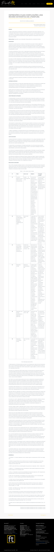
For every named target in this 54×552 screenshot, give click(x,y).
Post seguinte (43, 515)
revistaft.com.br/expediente (40, 542)
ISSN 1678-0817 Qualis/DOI (6, 5)
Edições (26, 3)
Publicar (34, 3)
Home (22, 3)
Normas (38, 3)
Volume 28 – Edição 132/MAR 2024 (22, 18)
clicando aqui (15, 533)
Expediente (43, 3)
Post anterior (10, 515)
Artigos (30, 3)
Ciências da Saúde (12, 18)
